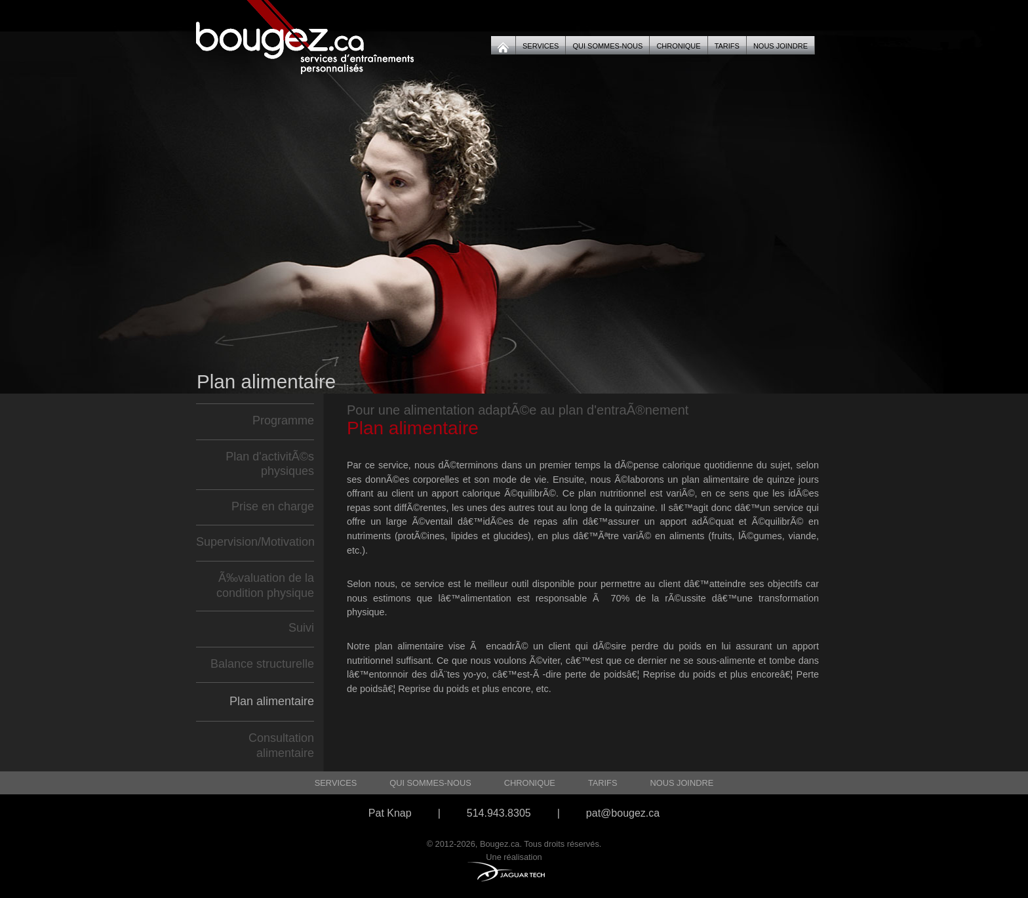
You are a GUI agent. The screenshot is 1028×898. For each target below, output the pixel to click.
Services (541, 46)
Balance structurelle (262, 663)
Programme (283, 420)
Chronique (678, 46)
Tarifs (727, 46)
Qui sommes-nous (607, 46)
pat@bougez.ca (623, 813)
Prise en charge (272, 506)
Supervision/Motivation (255, 541)
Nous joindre (780, 46)
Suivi (301, 627)
